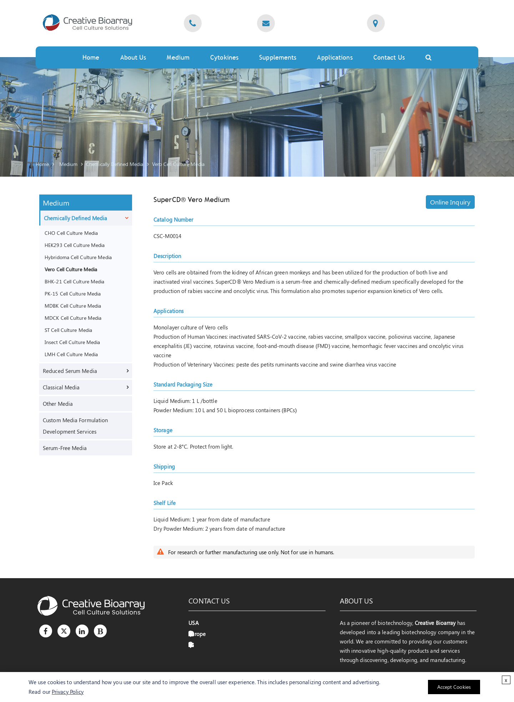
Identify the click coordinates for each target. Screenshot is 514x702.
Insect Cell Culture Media (72, 342)
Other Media (58, 403)
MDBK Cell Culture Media (73, 305)
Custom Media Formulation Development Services (75, 425)
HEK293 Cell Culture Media (75, 245)
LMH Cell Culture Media (71, 354)
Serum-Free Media (65, 447)
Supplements (277, 57)
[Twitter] (63, 631)
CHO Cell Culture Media (71, 232)
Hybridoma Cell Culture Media (78, 257)
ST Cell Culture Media (68, 330)
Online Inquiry (450, 202)
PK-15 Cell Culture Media (73, 293)
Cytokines (224, 57)
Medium (178, 57)
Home (90, 57)
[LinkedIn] (82, 631)
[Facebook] (45, 631)
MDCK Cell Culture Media (73, 317)
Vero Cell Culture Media (178, 164)
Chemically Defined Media (114, 164)
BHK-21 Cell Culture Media (75, 281)
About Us (133, 57)
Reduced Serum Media (70, 370)
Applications (334, 57)
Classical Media (61, 387)
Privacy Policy (68, 691)
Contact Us (389, 57)
